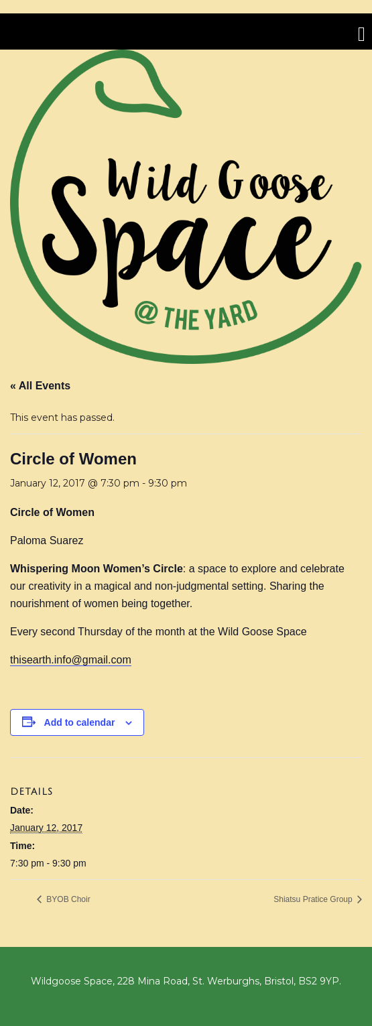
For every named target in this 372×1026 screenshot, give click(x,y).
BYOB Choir (67, 899)
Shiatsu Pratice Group (314, 899)
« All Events (40, 385)
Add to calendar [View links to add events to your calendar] (79, 722)
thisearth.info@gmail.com (70, 659)
